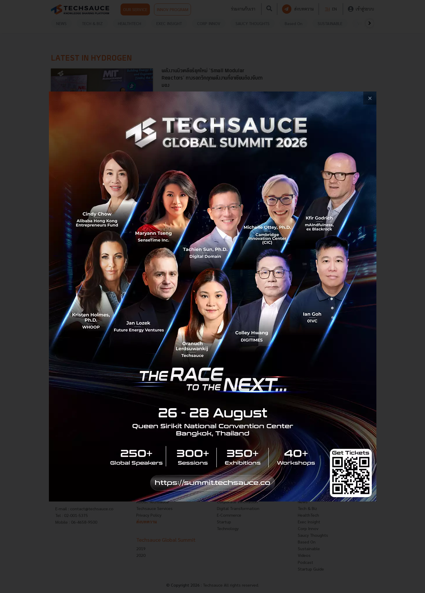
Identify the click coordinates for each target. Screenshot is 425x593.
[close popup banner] (369, 98)
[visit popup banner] (212, 296)
